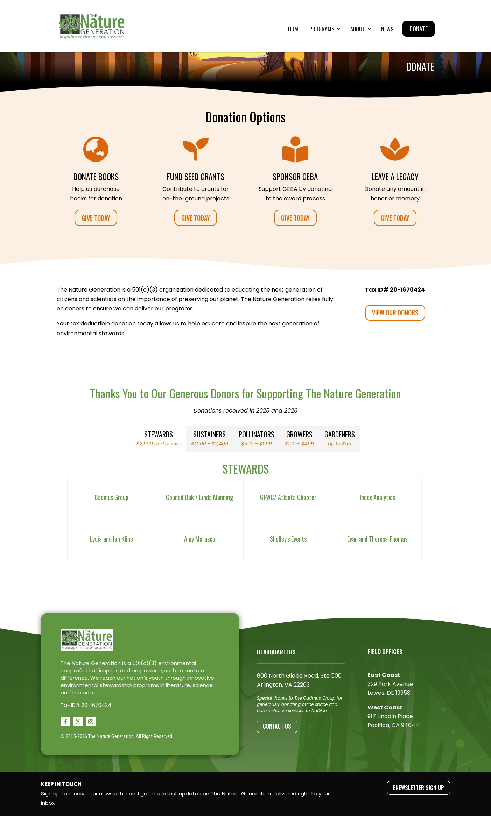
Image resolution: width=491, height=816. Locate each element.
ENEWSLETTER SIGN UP (418, 787)
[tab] (158, 439)
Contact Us (277, 726)
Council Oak (180, 497)
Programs (321, 30)
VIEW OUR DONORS (395, 312)
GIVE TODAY (96, 217)
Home (294, 30)
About (357, 30)
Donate (418, 28)
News (387, 30)
